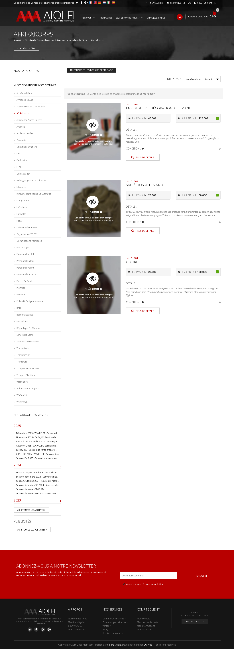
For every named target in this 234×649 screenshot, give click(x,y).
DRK (19, 153)
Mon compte (143, 618)
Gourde (133, 262)
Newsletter (156, 2)
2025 (37, 426)
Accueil (17, 40)
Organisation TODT (26, 234)
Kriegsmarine (23, 200)
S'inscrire (203, 576)
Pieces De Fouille (25, 281)
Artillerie (21, 126)
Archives (88, 17)
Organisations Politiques (29, 240)
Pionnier (21, 287)
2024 (37, 466)
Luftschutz (22, 207)
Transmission (23, 348)
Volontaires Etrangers (28, 388)
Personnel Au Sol (25, 254)
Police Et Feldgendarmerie (30, 301)
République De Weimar (28, 328)
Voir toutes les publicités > (32, 529)
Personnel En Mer (25, 261)
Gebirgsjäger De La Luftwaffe (31, 180)
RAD (19, 308)
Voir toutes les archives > (31, 510)
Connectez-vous (82, 141)
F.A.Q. (106, 629)
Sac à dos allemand (144, 185)
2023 (37, 501)
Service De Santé (25, 334)
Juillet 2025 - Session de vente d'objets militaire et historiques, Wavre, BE (53, 449)
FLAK (19, 167)
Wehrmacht (22, 402)
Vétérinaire (22, 381)
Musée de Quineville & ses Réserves (45, 40)
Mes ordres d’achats (147, 622)
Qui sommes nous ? (129, 17)
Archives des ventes (113, 633)
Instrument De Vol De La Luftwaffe (34, 193)
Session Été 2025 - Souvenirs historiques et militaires (43, 458)
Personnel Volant (25, 267)
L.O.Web (148, 644)
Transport (22, 361)
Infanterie (21, 187)
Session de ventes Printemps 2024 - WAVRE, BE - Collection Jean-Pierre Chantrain (57, 493)
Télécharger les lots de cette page (91, 70)
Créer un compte (206, 2)
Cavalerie (21, 140)
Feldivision (22, 160)
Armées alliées (24, 93)
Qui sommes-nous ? (78, 618)
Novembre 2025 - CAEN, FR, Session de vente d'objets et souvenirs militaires (55, 437)
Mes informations (146, 625)
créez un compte (104, 141)
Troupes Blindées (26, 375)
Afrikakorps (23, 113)
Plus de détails (142, 157)
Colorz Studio (114, 644)
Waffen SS (22, 395)
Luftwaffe (21, 214)
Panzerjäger (23, 247)
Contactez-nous (156, 17)
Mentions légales (76, 622)
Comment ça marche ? (114, 618)
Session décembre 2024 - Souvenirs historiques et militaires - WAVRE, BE (53, 476)
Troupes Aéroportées (28, 368)
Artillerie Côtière (25, 133)
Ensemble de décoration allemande (160, 108)
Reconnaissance (25, 314)
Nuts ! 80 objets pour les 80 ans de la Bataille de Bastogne (46, 472)
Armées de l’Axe (78, 40)
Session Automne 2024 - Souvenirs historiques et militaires (46, 480)
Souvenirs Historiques (28, 341)
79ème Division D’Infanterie (31, 106)
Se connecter (177, 2)
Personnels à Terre (26, 274)
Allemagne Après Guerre (29, 120)
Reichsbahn (22, 321)
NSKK (19, 220)
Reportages (105, 17)
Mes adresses (144, 629)
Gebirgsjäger (23, 173)
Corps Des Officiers (27, 146)
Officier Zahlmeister (27, 227)
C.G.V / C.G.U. (75, 625)
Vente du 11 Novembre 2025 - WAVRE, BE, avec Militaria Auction (48, 441)
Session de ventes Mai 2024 (30, 489)
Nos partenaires (76, 629)
